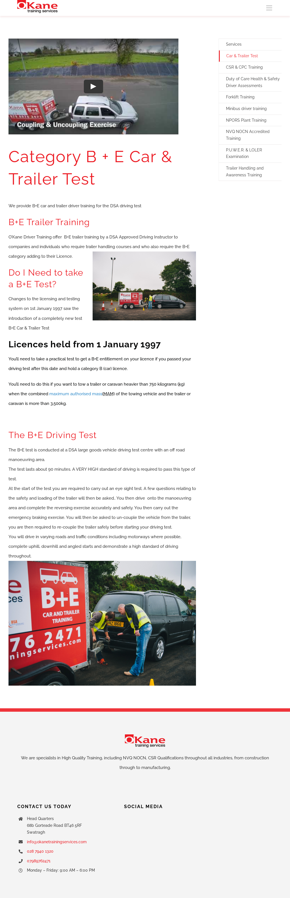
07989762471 (38, 861)
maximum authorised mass (75, 393)
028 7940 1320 (40, 851)
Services (234, 44)
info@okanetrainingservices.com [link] (57, 842)
